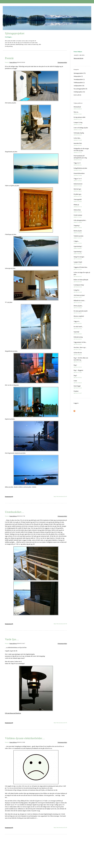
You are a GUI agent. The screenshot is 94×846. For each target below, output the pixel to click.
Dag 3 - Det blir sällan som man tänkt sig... (81, 360)
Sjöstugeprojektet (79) (79, 73)
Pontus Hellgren (13, 62)
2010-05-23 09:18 (21, 62)
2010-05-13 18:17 (21, 643)
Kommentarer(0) (9, 496)
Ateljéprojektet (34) (79, 85)
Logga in (76, 403)
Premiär (9, 58)
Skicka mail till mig (78, 58)
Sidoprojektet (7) (78, 76)
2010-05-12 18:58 (21, 742)
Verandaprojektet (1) (79, 79)
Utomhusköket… (14, 511)
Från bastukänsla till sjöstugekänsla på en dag (80, 157)
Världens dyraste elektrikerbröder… (25, 738)
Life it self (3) (77, 95)
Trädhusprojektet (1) (79, 82)
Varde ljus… (12, 639)
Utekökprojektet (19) (79, 92)
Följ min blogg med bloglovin (13, 713)
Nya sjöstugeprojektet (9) (80, 89)
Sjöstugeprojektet (14, 33)
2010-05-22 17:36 (21, 516)
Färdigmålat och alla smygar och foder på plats (81, 150)
